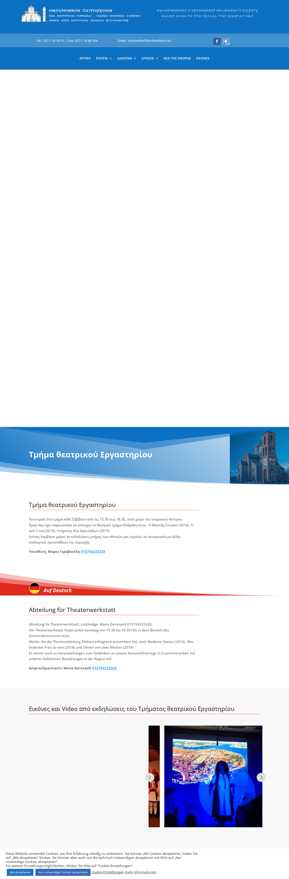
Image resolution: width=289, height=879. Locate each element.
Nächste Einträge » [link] (245, 653)
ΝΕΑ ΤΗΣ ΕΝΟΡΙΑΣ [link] (177, 58)
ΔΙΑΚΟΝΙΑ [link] (124, 58)
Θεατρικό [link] (83, 581)
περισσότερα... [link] (44, 588)
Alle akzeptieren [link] (20, 872)
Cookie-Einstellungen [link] (107, 872)
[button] (217, 41)
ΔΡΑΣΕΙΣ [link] (148, 58)
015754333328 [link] (93, 194)
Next (261, 419)
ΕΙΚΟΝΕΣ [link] (203, 58)
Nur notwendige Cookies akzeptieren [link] (63, 872)
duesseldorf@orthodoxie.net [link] (112, 752)
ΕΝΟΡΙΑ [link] (102, 58)
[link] (81, 21)
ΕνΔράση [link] (67, 581)
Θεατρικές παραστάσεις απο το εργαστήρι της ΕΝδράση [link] (60, 571)
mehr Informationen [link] (140, 872)
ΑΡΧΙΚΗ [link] (85, 58)
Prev (149, 419)
